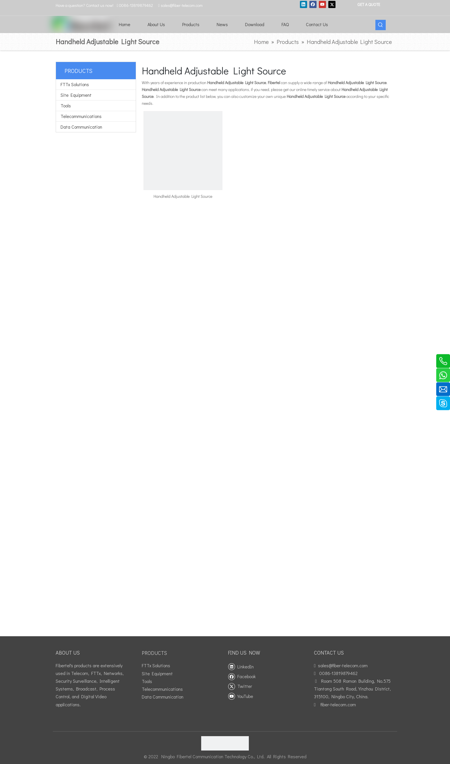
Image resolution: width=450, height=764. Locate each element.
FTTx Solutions (75, 84)
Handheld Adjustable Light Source (183, 196)
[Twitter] (331, 4)
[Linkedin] (303, 4)
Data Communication (81, 127)
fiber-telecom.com (338, 704)
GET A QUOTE (368, 4)
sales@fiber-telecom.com (343, 665)
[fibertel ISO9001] (225, 743)
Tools (66, 105)
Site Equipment (76, 95)
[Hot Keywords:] (380, 25)
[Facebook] (313, 4)
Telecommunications (81, 116)
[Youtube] (322, 4)
